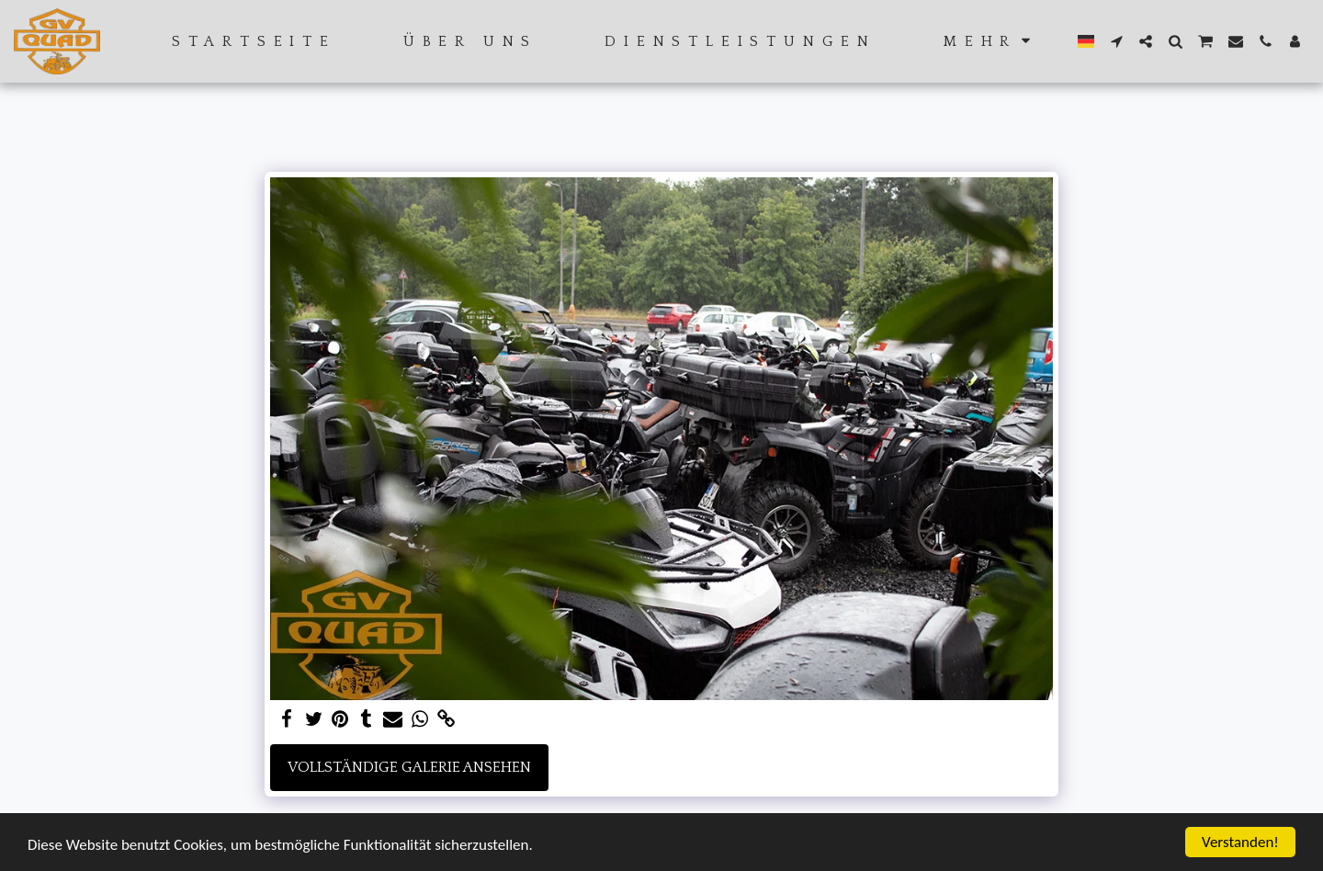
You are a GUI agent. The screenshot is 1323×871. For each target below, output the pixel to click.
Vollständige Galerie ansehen (409, 767)
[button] (1116, 41)
